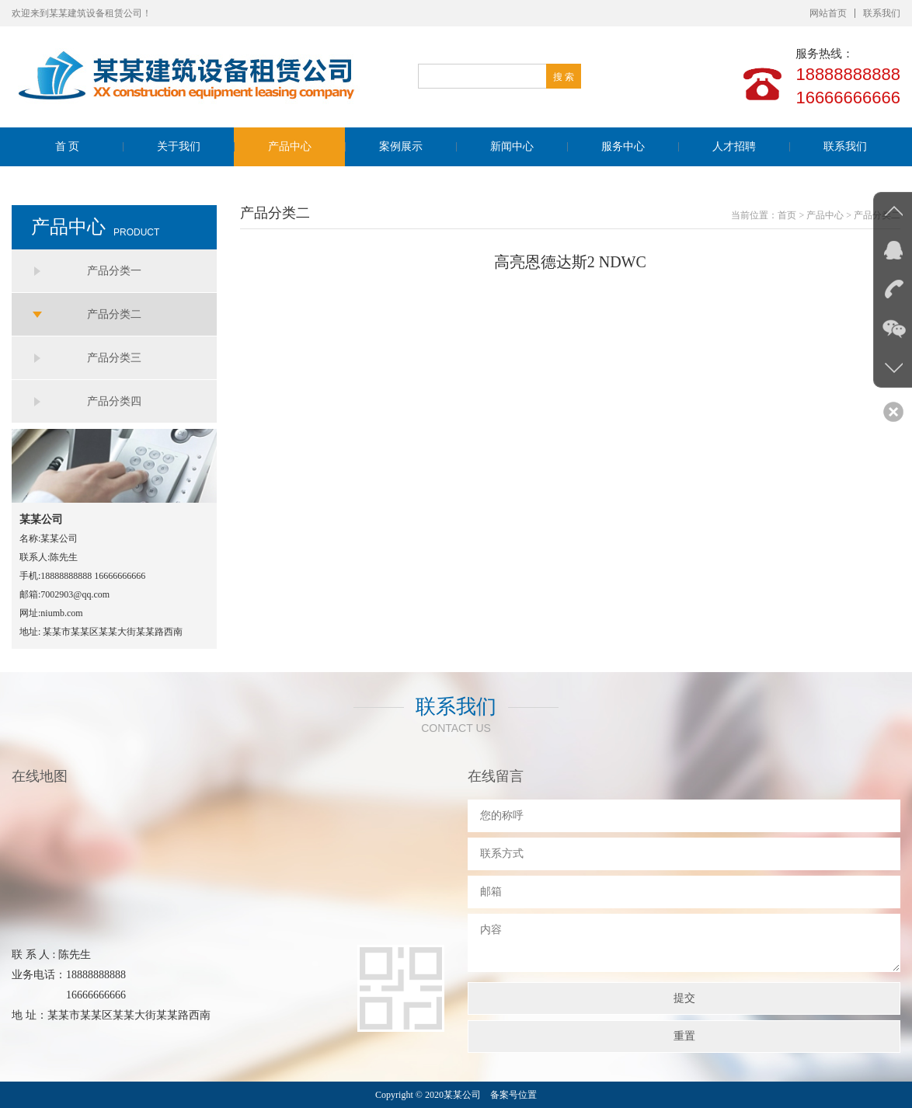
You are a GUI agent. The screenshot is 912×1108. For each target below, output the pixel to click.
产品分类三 (114, 358)
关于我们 (178, 146)
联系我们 (881, 13)
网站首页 (828, 13)
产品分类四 (114, 401)
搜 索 (563, 76)
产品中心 (290, 146)
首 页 (67, 146)
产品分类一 (114, 271)
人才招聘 (734, 146)
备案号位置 (513, 1094)
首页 (787, 215)
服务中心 (623, 146)
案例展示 (401, 146)
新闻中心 (512, 146)
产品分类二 (114, 314)
